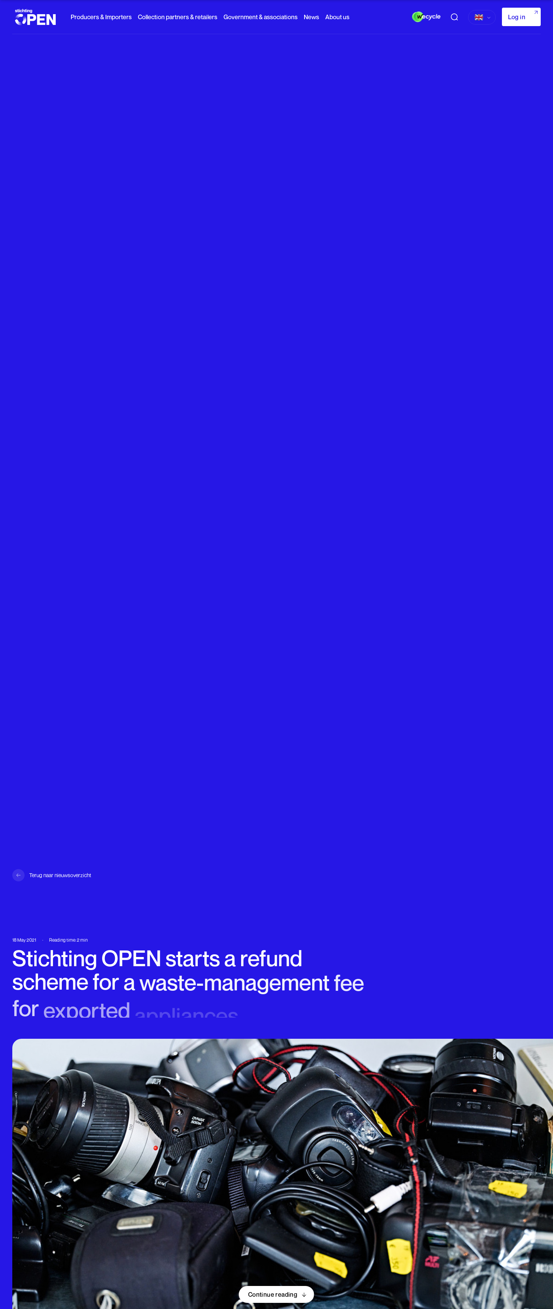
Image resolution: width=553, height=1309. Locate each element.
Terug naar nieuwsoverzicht (60, 875)
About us (337, 17)
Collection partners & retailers (177, 17)
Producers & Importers (101, 17)
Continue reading (272, 1294)
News (311, 17)
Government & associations (261, 17)
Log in (516, 17)
